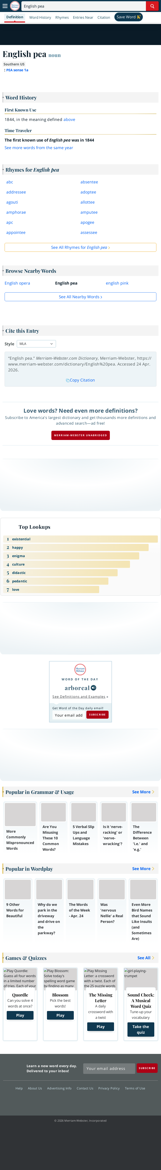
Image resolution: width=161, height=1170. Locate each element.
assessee (88, 232)
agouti (12, 202)
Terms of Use (135, 1088)
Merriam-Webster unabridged (80, 435)
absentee (89, 182)
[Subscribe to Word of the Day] (68, 715)
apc (9, 222)
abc (9, 182)
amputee (89, 212)
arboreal (77, 688)
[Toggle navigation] (5, 6)
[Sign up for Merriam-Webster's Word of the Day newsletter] (109, 1068)
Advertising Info (60, 1088)
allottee (87, 202)
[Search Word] (152, 6)
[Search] (90, 6)
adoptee (88, 192)
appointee (16, 232)
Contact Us (86, 1088)
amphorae (16, 212)
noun (54, 55)
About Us (36, 1088)
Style (9, 344)
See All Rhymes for (79, 247)
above (69, 119)
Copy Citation (80, 380)
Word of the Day (80, 679)
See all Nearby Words (79, 296)
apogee (87, 222)
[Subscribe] (147, 1068)
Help (20, 1088)
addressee (16, 192)
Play (20, 1015)
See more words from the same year (39, 147)
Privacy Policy (110, 1088)
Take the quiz (140, 1029)
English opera (17, 283)
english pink (117, 283)
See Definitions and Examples (78, 696)
